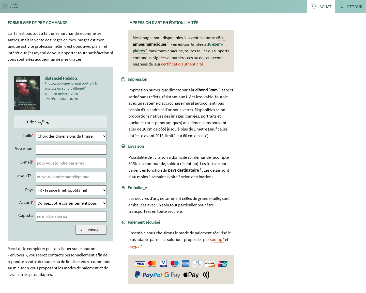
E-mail (26, 162)
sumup (216, 239)
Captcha (26, 215)
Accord (25, 202)
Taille (27, 135)
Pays (29, 189)
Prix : (31, 122)
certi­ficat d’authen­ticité (182, 64)
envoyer (95, 229)
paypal (134, 246)
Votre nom (24, 148)
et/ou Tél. (25, 175)
